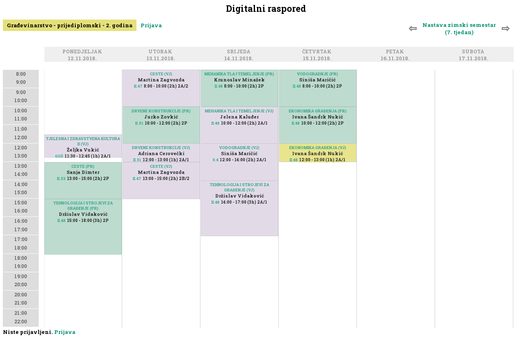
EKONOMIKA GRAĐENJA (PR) (318, 111)
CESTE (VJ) (161, 74)
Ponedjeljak (83, 51)
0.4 (215, 159)
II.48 (61, 220)
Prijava (151, 25)
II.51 (139, 123)
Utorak (161, 51)
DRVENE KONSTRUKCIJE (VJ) (161, 147)
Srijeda (240, 51)
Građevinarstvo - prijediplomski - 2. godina (69, 25)
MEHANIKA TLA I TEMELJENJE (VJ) (239, 111)
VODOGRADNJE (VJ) (239, 147)
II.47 (138, 86)
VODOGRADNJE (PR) (317, 74)
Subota (474, 51)
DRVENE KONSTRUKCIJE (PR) (161, 111)
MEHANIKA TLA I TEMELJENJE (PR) (239, 74)
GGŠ (59, 156)
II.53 (61, 178)
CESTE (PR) (83, 166)
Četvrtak (318, 51)
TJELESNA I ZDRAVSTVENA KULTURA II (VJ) (83, 141)
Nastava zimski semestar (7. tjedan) (459, 28)
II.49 (215, 123)
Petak (396, 51)
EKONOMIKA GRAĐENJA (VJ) (317, 147)
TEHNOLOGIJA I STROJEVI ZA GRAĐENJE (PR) (83, 205)
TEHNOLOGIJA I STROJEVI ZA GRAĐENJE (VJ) (239, 187)
